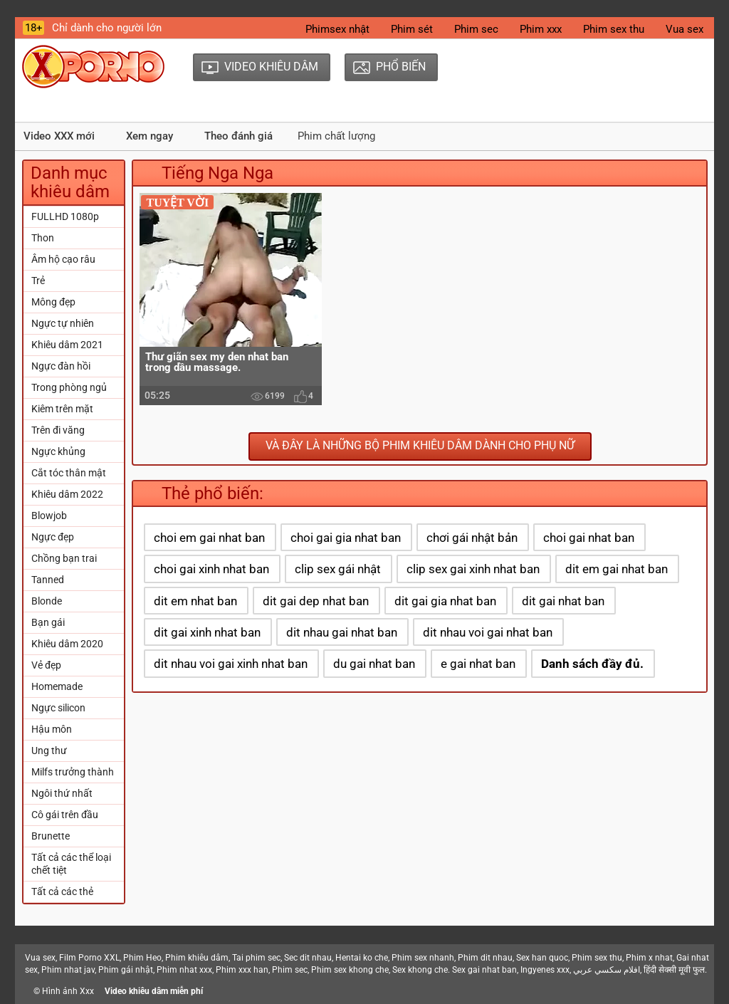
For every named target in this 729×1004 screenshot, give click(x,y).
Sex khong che (420, 970)
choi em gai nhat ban (209, 537)
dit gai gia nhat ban (445, 601)
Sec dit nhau (308, 958)
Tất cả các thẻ (62, 891)
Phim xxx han (242, 970)
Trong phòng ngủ (69, 387)
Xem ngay (149, 136)
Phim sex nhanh (423, 958)
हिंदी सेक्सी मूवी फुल (674, 970)
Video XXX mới (59, 136)
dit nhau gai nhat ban (341, 632)
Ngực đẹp (52, 537)
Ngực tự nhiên (62, 323)
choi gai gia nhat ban (345, 537)
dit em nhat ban (195, 601)
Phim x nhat (649, 958)
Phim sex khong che (350, 970)
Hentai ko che (361, 958)
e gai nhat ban (478, 664)
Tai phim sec (256, 958)
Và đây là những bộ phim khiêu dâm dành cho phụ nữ (420, 445)
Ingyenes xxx (545, 970)
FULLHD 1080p (65, 216)
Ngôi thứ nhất (62, 793)
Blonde (46, 601)
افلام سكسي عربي (606, 970)
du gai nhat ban (374, 664)
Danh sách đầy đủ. (592, 664)
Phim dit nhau (485, 958)
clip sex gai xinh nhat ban (473, 569)
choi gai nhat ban (588, 537)
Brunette (50, 836)
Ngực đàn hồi (60, 366)
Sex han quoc (542, 958)
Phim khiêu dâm (197, 958)
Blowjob (49, 515)
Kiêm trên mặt (62, 408)
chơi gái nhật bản (472, 537)
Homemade (57, 686)
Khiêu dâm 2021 (67, 344)
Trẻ (38, 280)
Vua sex (684, 29)
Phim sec (476, 29)
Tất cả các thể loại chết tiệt (71, 864)
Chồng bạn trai (64, 558)
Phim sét (412, 29)
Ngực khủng (58, 451)
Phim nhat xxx (184, 970)
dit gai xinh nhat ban (207, 632)
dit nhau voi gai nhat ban (487, 632)
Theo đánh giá (238, 136)
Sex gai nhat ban (484, 970)
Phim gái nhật (125, 970)
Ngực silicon (58, 707)
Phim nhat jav (68, 970)
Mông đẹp (53, 302)
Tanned (47, 579)
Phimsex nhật (337, 29)
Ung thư (49, 750)
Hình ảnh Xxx (68, 991)
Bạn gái (48, 622)
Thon (42, 238)
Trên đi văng (58, 430)
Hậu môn (51, 729)
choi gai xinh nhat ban (211, 569)
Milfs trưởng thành (72, 772)
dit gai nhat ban (563, 601)
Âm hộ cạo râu (63, 259)
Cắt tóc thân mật (68, 473)
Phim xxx (541, 29)
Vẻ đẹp (46, 665)
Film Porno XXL (89, 958)
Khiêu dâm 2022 (67, 494)
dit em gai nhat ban (616, 569)
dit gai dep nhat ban (316, 601)
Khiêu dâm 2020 (67, 643)
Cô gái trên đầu (64, 814)
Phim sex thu (613, 29)
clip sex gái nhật (338, 569)
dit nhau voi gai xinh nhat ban (231, 664)
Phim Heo (142, 958)
